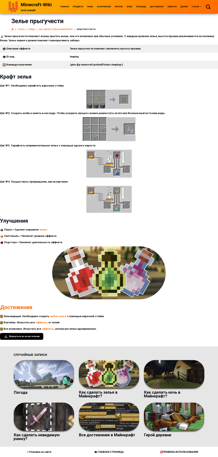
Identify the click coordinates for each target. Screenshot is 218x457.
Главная (64, 7)
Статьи (196, 7)
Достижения (157, 7)
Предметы (78, 7)
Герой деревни (157, 435)
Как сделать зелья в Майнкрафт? (98, 394)
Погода (20, 392)
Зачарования (104, 7)
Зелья (129, 7)
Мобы (90, 7)
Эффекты (172, 7)
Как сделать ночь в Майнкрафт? (162, 394)
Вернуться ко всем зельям (22, 336)
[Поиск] (208, 7)
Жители (119, 7)
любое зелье (58, 316)
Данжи (184, 7)
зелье (43, 229)
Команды (141, 7)
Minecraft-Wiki (36, 4)
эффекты (42, 322)
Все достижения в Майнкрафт (107, 435)
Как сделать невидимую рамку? (37, 437)
